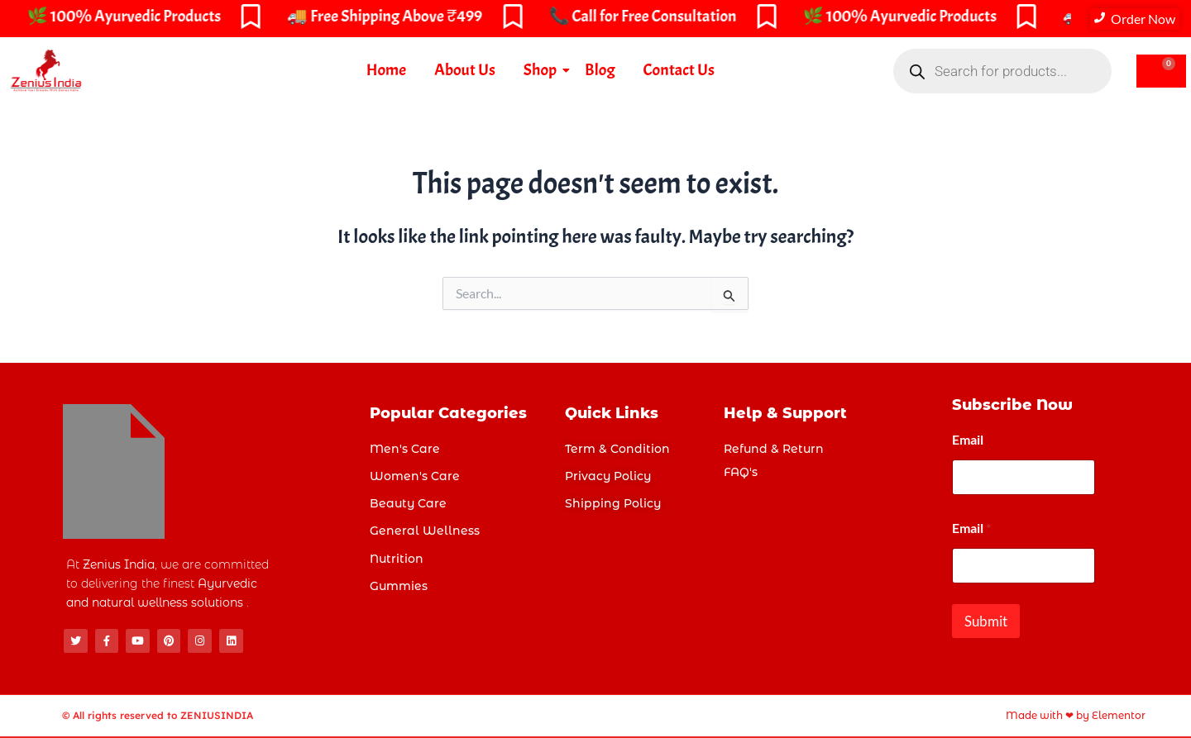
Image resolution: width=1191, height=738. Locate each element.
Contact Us (679, 70)
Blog (600, 70)
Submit (985, 621)
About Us (464, 70)
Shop (543, 70)
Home (386, 70)
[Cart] (1161, 71)
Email (967, 439)
